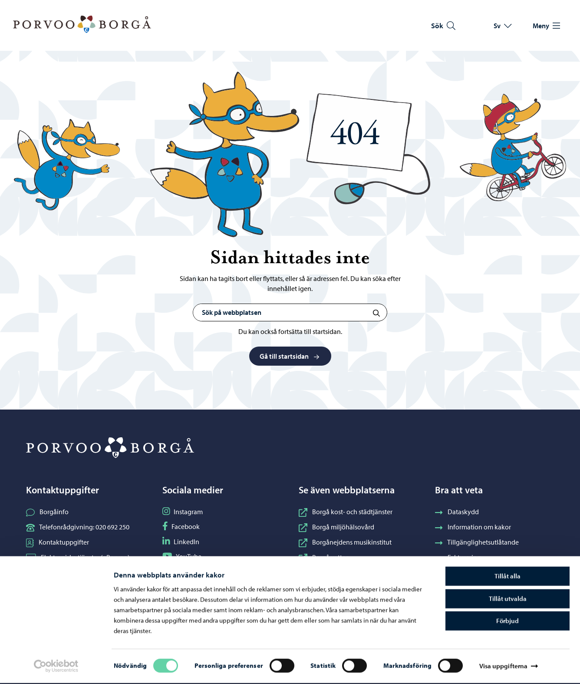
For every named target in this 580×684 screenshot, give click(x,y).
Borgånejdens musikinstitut (345, 542)
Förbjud (507, 622)
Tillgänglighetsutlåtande (477, 542)
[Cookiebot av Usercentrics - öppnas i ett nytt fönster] (56, 667)
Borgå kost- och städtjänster (345, 511)
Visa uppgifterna (503, 667)
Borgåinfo (47, 511)
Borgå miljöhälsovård (336, 526)
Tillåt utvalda (508, 599)
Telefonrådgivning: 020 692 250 (77, 526)
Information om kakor (473, 526)
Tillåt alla (507, 577)
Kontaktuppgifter (57, 542)
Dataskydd (457, 511)
